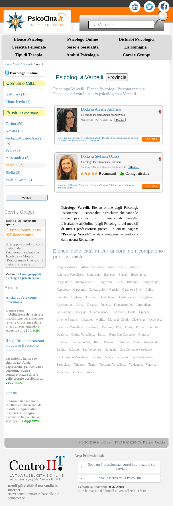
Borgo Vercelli (85, 282)
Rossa (136, 342)
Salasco (74, 349)
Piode (128, 327)
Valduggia (135, 364)
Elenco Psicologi (29, 39)
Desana (92, 304)
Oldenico (155, 319)
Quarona (62, 334)
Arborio (135, 267)
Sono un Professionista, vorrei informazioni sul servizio (121, 466)
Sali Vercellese (92, 349)
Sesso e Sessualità (83, 47)
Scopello (122, 357)
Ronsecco (122, 342)
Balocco (109, 274)
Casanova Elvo (132, 289)
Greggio (81, 312)
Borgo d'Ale (64, 282)
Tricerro (79, 364)
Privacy (148, 442)
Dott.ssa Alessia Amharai (101, 109)
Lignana (144, 312)
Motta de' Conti (118, 319)
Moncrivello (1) (18, 101)
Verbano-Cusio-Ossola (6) (23, 140)
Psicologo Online (82, 39)
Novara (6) (14, 131)
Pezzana (107, 327)
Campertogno (150, 282)
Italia (17, 64)
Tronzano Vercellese (112, 364)
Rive (97, 342)
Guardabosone (99, 312)
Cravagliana (145, 297)
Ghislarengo (64, 312)
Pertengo (92, 327)
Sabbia (61, 349)
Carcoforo (63, 289)
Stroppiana (63, 364)
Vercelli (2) (14, 165)
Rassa (102, 334)
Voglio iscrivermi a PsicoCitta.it (122, 478)
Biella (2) (13, 172)
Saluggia (110, 349)
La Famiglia (136, 47)
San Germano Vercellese (136, 349)
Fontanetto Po (123, 304)
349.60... (133, 167)
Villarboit (63, 372)
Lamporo (118, 312)
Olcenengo (139, 319)
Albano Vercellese (92, 267)
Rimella (62, 342)
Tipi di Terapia (28, 55)
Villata (77, 372)
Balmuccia (93, 274)
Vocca (90, 372)
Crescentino (64, 304)
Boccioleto (138, 274)
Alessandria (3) (18, 157)
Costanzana (126, 297)
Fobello (105, 304)
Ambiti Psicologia (82, 55)
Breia (119, 282)
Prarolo (153, 327)
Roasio (108, 342)
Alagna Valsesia (67, 267)
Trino (91, 364)
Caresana (79, 289)
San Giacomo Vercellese (72, 357)
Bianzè (122, 274)
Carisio (114, 289)
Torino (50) (14, 123)
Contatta (151, 139)
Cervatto (62, 297)
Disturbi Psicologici (137, 39)
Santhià (96, 357)
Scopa (109, 357)
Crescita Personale (29, 47)
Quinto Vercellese (82, 334)
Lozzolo (86, 319)
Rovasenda (151, 342)
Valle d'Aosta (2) (19, 180)
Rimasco (144, 334)
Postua (140, 327)
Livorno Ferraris (67, 319)
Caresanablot (97, 289)
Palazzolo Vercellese (70, 327)
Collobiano (108, 297)
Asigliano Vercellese (70, 274)
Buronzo (132, 282)
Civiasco (91, 297)
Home (8, 64)
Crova (79, 304)
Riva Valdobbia (80, 342)
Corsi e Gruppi (137, 55)
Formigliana (143, 304)
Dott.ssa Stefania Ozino (100, 156)
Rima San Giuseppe (121, 334)
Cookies (160, 442)
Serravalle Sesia (142, 357)
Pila (118, 327)
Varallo (150, 364)
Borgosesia (105, 282)
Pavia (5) (13, 150)
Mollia (100, 319)
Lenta (131, 312)
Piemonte (27, 64)
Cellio (149, 289)
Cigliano (76, 297)
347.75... (120, 119)
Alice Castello (117, 267)
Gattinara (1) (16, 94)
